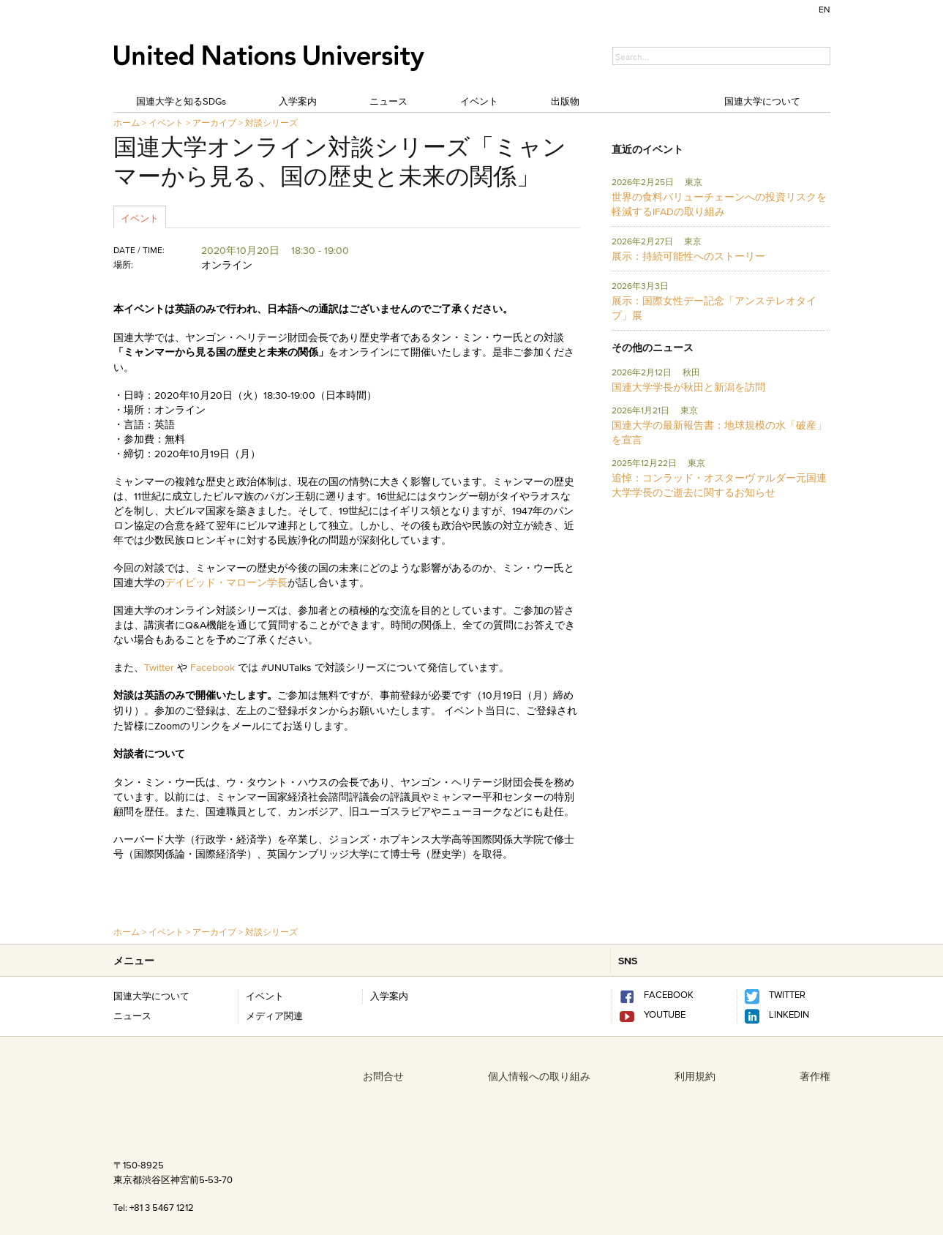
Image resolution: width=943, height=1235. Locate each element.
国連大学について (762, 101)
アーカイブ (214, 122)
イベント (479, 101)
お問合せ (383, 1076)
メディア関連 (274, 1015)
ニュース (388, 101)
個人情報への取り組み (539, 1076)
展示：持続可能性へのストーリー (688, 256)
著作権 (815, 1076)
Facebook (212, 667)
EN (824, 9)
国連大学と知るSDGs (181, 101)
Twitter (160, 667)
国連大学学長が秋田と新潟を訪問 (688, 387)
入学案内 (298, 101)
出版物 (565, 101)
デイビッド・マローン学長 (226, 582)
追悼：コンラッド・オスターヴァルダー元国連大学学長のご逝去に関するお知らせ (719, 485)
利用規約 (695, 1076)
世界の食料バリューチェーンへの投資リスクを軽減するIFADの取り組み (719, 204)
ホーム (126, 122)
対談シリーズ (271, 122)
